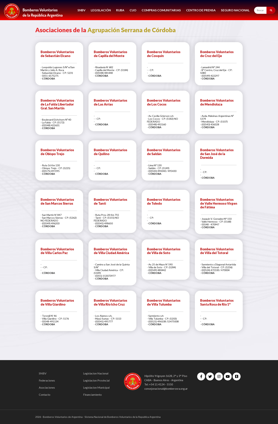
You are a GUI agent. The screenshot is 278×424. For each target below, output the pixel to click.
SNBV (81, 10)
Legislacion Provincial (96, 380)
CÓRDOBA (48, 78)
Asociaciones (47, 387)
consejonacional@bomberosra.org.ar (166, 388)
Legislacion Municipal (96, 387)
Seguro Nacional (235, 10)
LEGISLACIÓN (101, 10)
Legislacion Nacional (95, 373)
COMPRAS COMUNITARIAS (161, 10)
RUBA (120, 10)
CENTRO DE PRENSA (201, 10)
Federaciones (47, 380)
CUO (133, 10)
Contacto (44, 394)
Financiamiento (92, 394)
